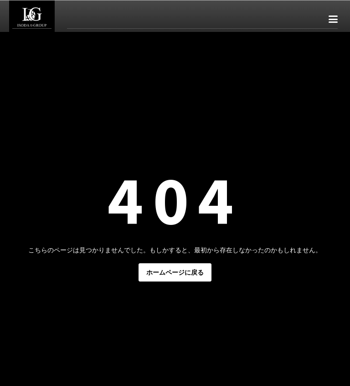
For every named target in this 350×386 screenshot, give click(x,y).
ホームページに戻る (175, 272)
